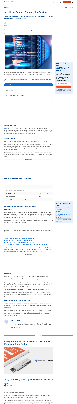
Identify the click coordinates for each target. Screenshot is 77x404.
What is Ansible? (9, 88)
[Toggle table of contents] (28, 84)
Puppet (6, 141)
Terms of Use (19, 32)
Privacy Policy (68, 91)
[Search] (61, 2)
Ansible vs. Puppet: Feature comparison (13, 93)
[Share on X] (68, 7)
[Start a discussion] (65, 7)
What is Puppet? (9, 90)
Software (7, 7)
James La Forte (8, 23)
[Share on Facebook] (66, 7)
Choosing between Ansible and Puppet (13, 98)
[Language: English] (54, 2)
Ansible (6, 128)
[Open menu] (72, 2)
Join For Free (63, 86)
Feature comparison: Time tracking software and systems (22, 289)
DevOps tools (19, 79)
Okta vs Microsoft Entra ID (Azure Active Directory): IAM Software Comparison (63, 216)
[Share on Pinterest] (70, 7)
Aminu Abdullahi (9, 385)
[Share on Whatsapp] (72, 7)
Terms (64, 91)
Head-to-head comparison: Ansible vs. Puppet (15, 95)
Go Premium (67, 2)
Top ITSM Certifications (61, 211)
